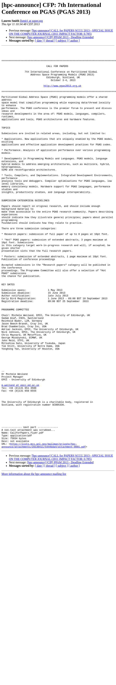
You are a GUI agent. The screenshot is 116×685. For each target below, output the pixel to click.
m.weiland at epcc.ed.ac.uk (20, 452)
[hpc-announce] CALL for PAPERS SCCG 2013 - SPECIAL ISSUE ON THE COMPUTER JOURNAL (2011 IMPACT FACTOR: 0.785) (61, 32)
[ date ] (39, 40)
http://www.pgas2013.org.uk (62, 93)
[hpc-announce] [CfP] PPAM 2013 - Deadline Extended (60, 37)
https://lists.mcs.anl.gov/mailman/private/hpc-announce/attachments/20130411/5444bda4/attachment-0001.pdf (43, 525)
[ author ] (74, 40)
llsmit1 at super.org (31, 20)
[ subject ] (62, 40)
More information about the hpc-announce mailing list (33, 554)
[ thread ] (49, 40)
